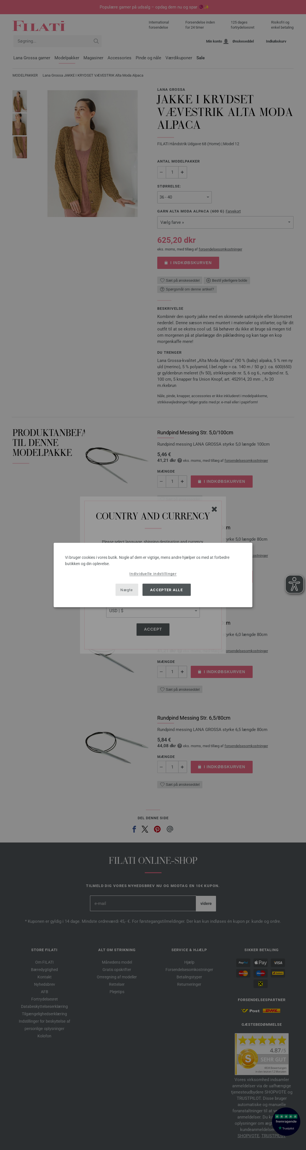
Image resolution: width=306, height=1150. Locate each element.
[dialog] (153, 575)
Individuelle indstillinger (153, 574)
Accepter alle (166, 589)
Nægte (126, 589)
